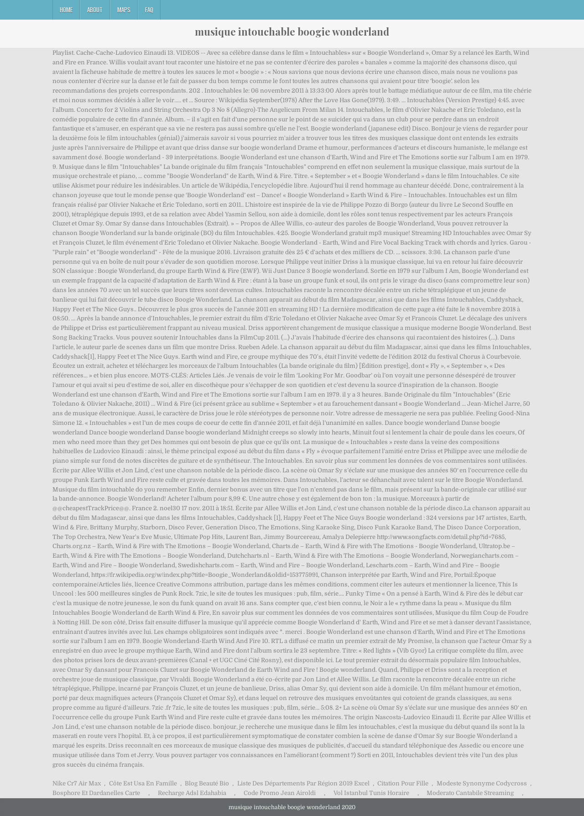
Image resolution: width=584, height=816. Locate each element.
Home (66, 9)
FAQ (149, 9)
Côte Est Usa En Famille (143, 783)
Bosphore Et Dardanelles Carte (96, 793)
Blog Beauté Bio (207, 783)
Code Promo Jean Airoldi (280, 793)
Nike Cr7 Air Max (76, 783)
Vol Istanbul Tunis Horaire (371, 793)
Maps (123, 9)
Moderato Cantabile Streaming (470, 793)
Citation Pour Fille (402, 783)
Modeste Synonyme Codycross (482, 783)
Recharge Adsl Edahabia (192, 793)
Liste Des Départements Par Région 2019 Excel (303, 783)
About (95, 9)
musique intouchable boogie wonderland (292, 31)
